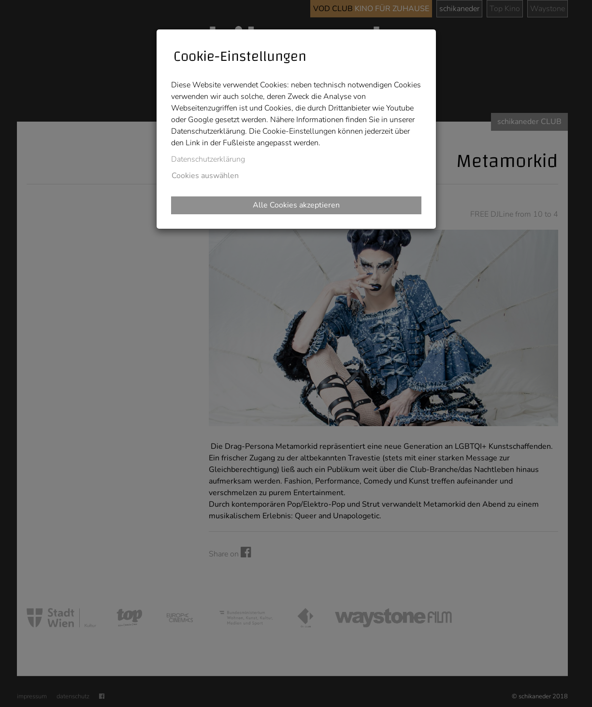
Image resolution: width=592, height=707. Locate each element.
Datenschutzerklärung (208, 159)
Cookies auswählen (205, 175)
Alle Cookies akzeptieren (296, 205)
